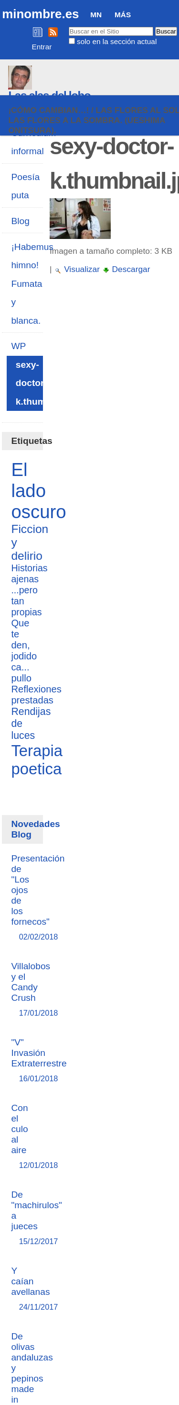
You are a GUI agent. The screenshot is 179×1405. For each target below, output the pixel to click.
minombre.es (40, 14)
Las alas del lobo (49, 95)
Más (123, 15)
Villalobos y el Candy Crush (30, 990)
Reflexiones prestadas (36, 694)
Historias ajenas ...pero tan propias (29, 590)
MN (96, 15)
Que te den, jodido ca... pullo (24, 650)
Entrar (42, 47)
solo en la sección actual (117, 41)
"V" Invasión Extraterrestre (38, 1061)
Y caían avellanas (30, 1289)
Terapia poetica (37, 760)
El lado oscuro (38, 490)
